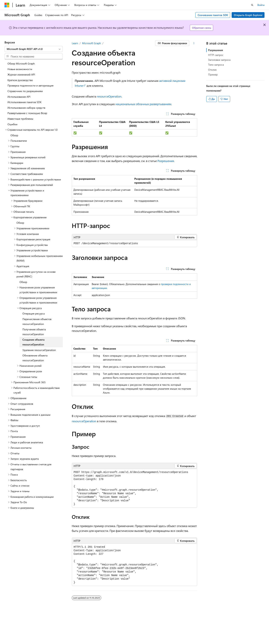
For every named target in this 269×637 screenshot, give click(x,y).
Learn (75, 43)
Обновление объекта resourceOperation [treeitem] (34, 358)
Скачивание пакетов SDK (213, 15)
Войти (261, 5)
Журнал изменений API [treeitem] (21, 74)
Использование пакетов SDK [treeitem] (24, 102)
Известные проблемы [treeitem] (20, 118)
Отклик (212, 69)
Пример (213, 74)
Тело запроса (216, 64)
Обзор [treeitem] (14, 135)
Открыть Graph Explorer (248, 15)
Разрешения (165, 161)
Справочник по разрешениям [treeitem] (25, 91)
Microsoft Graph (91, 43)
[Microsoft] (6, 5)
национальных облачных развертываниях (143, 104)
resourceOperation (109, 96)
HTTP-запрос (215, 55)
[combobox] (33, 49)
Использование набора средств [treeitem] (26, 107)
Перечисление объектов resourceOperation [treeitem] (36, 321)
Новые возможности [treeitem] (19, 69)
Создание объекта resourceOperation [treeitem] (33, 342)
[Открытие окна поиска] (252, 5)
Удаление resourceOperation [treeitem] (39, 350)
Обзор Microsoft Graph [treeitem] (21, 63)
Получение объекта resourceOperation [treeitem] (34, 332)
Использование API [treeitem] (18, 96)
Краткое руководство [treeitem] (20, 80)
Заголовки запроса (219, 60)
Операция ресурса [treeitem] (33, 313)
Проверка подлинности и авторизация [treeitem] (30, 85)
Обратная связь (201, 27)
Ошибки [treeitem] (12, 124)
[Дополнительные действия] (194, 43)
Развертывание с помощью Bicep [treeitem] (27, 113)
